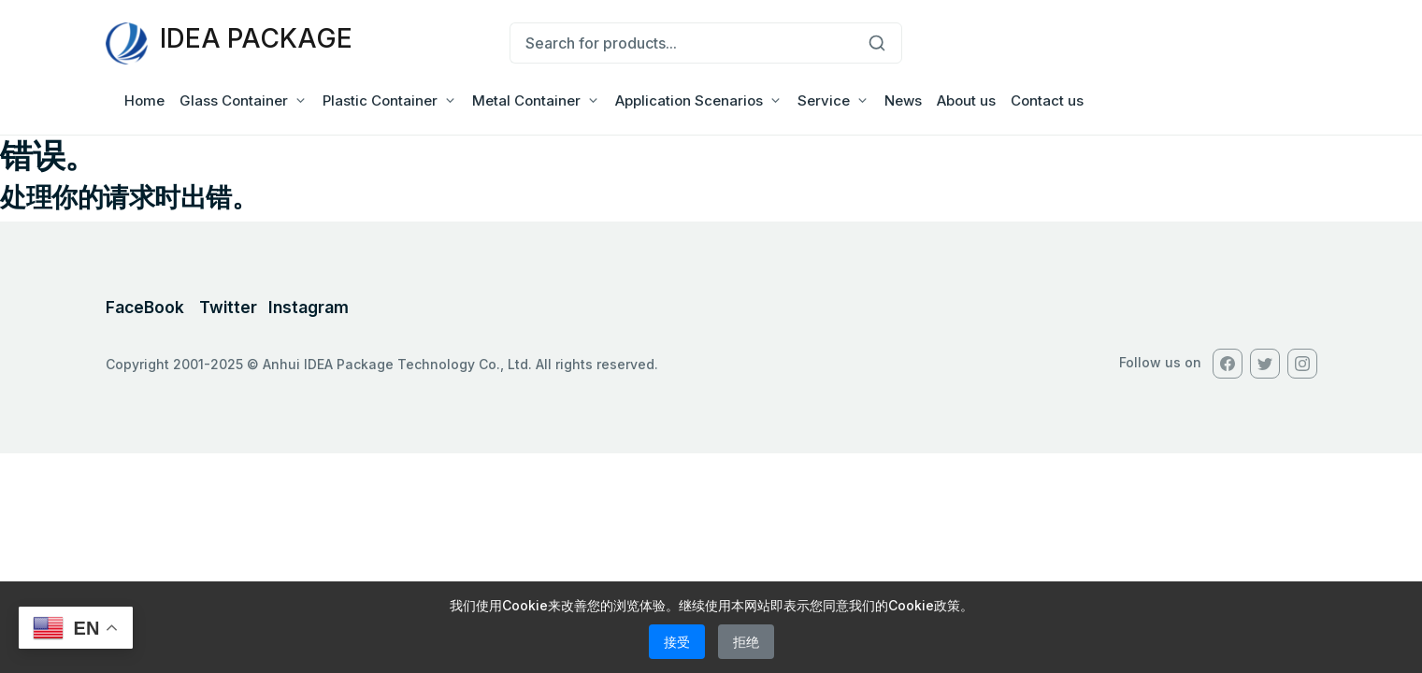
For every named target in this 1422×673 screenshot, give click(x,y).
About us (966, 100)
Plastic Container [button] (380, 100)
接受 (677, 642)
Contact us (1047, 100)
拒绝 (746, 642)
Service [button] (823, 100)
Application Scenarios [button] (689, 100)
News (903, 100)
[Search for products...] (681, 43)
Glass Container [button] (234, 100)
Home (144, 100)
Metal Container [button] (526, 100)
